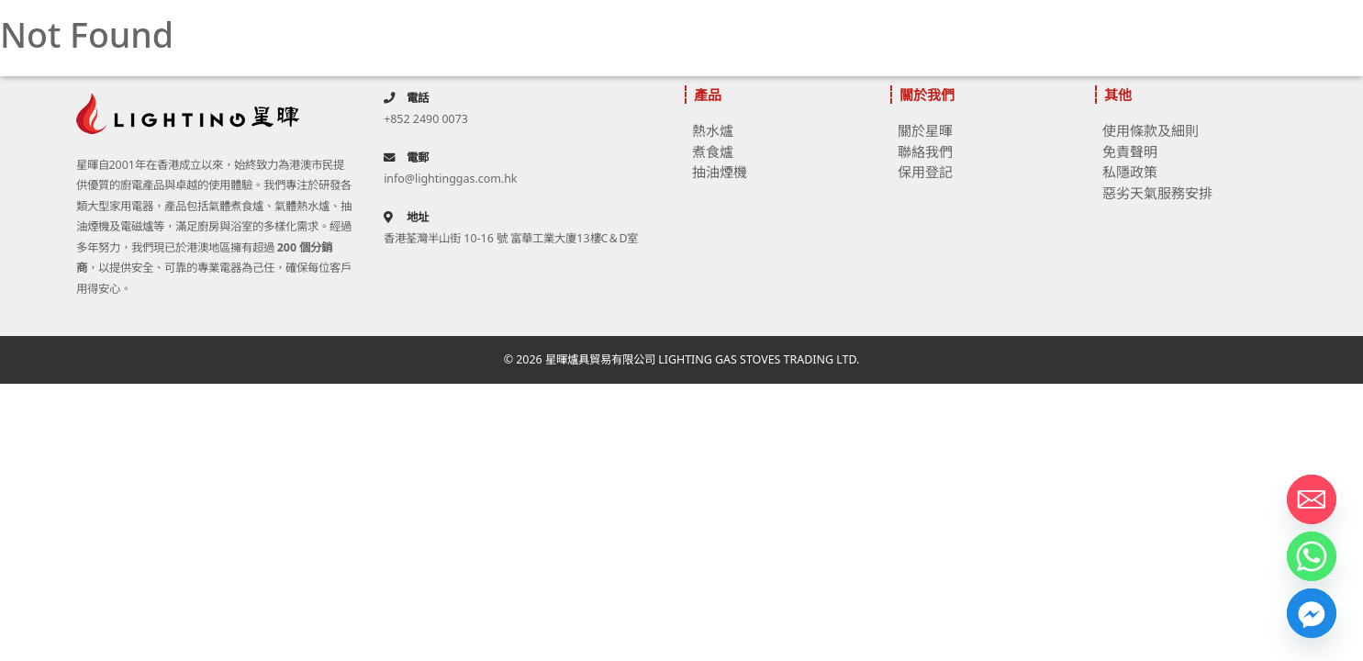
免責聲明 (1129, 151)
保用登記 (925, 171)
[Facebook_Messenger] (1311, 613)
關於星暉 (925, 130)
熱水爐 (712, 130)
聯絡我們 (925, 151)
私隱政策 (1129, 171)
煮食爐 (712, 151)
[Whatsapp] (1311, 556)
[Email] (1311, 499)
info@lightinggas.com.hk (450, 178)
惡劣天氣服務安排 (1157, 193)
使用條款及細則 (1150, 130)
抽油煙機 (719, 171)
